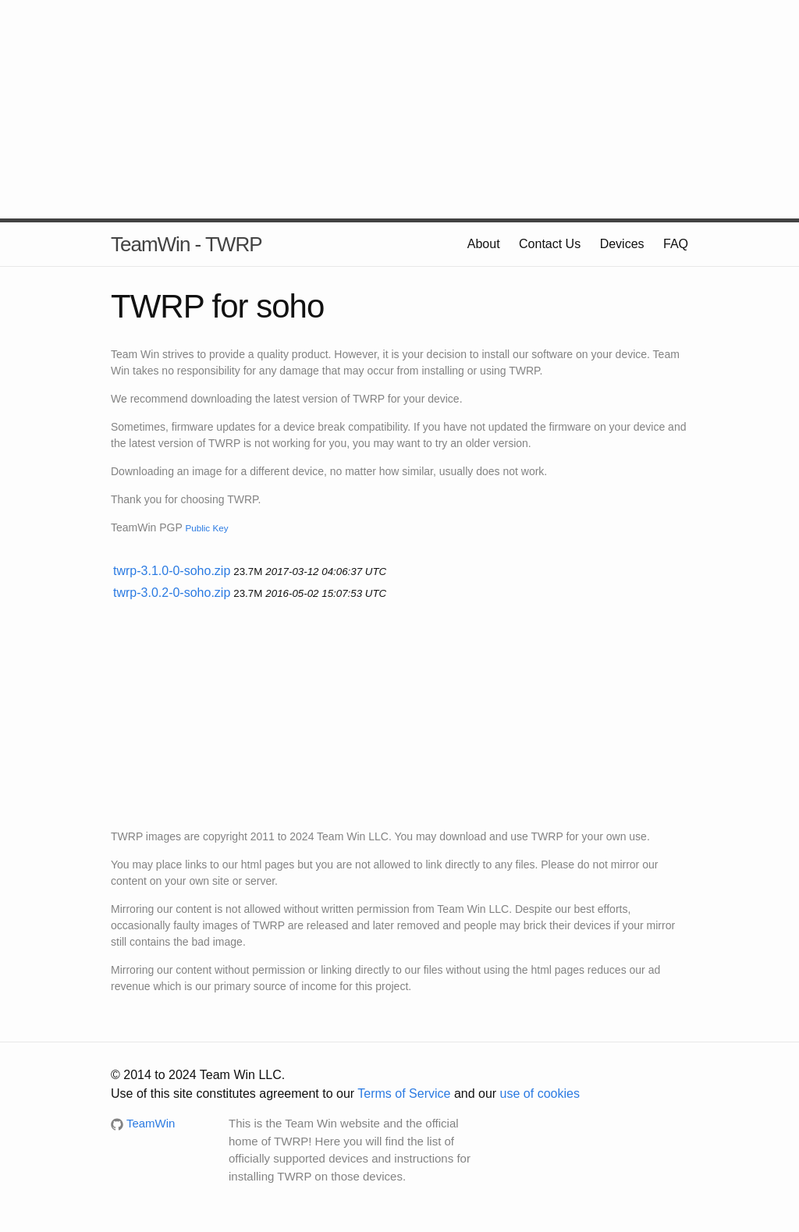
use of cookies (540, 1093)
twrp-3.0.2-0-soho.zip (171, 592)
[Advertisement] (399, 109)
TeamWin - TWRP (186, 244)
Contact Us (550, 243)
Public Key (206, 528)
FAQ (675, 243)
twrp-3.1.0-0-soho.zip (171, 570)
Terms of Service (403, 1093)
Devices (622, 243)
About (483, 243)
